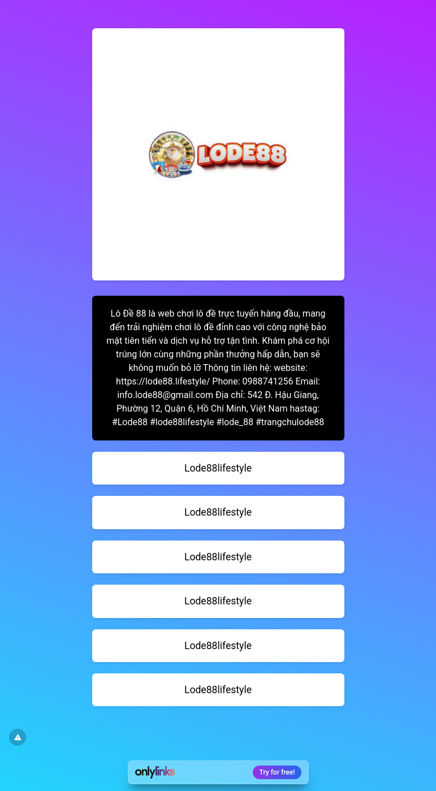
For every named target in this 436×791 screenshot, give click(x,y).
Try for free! (277, 772)
